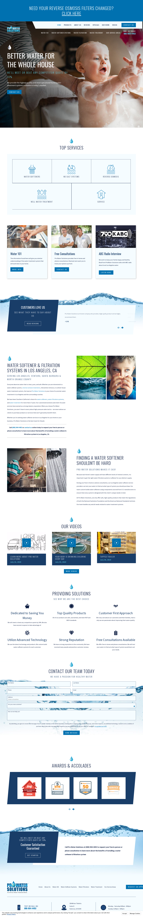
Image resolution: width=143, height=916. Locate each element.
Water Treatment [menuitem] (96, 33)
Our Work (105, 25)
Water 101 (56, 887)
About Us (77, 25)
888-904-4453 (130, 33)
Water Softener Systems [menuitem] (61, 33)
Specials (96, 25)
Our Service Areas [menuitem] (113, 33)
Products (67, 25)
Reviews (87, 25)
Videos (114, 25)
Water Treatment (96, 887)
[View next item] (73, 809)
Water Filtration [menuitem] (80, 33)
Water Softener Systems (69, 887)
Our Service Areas (110, 887)
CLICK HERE (71, 13)
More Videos (71, 571)
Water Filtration (84, 887)
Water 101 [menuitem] (45, 33)
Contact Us (128, 25)
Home (59, 25)
